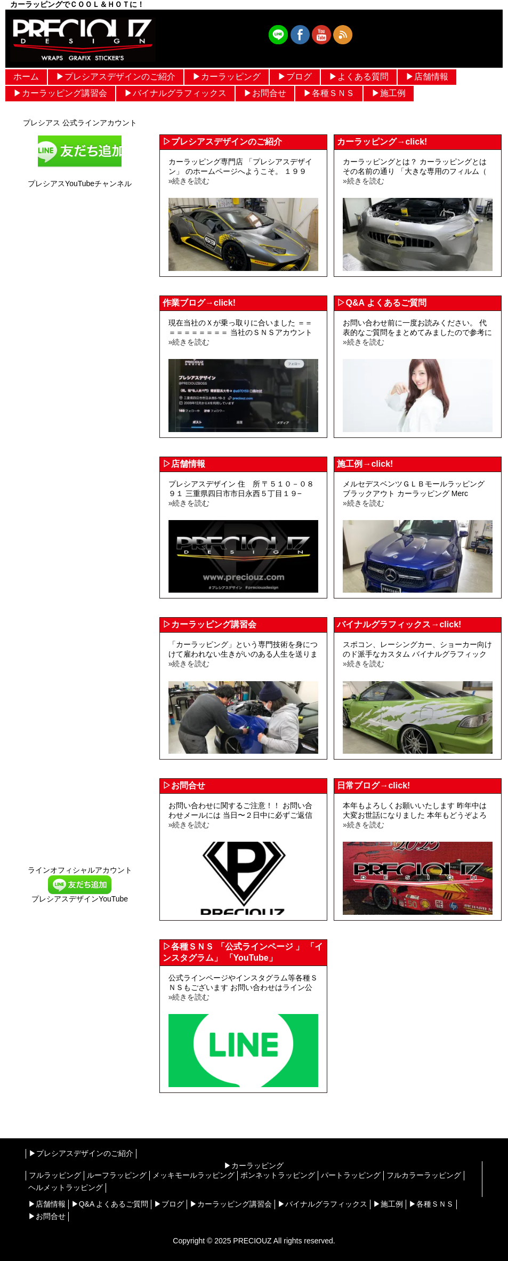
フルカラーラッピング (423, 1175)
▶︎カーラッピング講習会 (60, 93)
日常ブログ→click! (373, 785)
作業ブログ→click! (199, 302)
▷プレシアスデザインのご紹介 (222, 141)
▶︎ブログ (295, 76)
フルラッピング (55, 1175)
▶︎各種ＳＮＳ (328, 93)
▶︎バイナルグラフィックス (175, 93)
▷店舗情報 (184, 463)
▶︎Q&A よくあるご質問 (110, 1204)
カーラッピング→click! (382, 141)
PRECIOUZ (252, 1240)
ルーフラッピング (117, 1175)
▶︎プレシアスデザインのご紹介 (115, 76)
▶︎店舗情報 (427, 76)
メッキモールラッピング (193, 1175)
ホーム (26, 76)
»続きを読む (189, 181)
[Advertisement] (80, 1007)
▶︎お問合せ (265, 93)
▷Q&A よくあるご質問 (381, 302)
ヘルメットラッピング (65, 1187)
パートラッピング (351, 1175)
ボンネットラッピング (277, 1175)
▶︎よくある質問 (359, 76)
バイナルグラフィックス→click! (399, 624)
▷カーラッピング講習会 (209, 624)
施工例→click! (365, 463)
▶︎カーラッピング (226, 76)
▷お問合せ (184, 785)
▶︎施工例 (389, 93)
